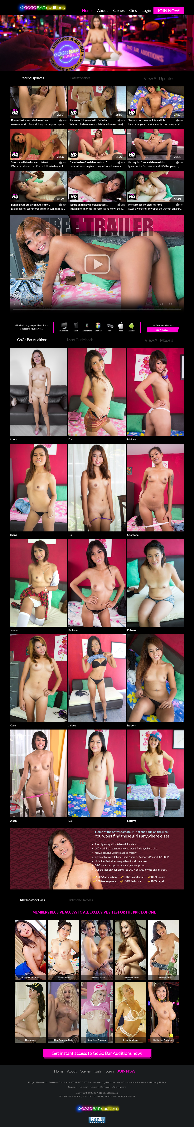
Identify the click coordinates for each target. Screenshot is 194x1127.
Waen (13, 820)
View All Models (159, 340)
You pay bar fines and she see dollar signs (149, 162)
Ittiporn (131, 725)
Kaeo (13, 725)
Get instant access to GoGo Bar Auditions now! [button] (97, 1053)
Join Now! (162, 329)
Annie (13, 439)
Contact (84, 1086)
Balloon (73, 630)
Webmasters (118, 1086)
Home (58, 1071)
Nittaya (131, 820)
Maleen (131, 439)
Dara (71, 439)
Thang (13, 534)
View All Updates (159, 78)
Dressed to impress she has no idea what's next (36, 120)
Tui (70, 534)
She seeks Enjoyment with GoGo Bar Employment (96, 120)
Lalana (13, 630)
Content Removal (100, 1086)
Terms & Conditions (59, 1082)
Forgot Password (38, 1082)
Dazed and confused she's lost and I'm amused (94, 162)
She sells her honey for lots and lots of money (151, 120)
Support (73, 1086)
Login (109, 1071)
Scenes (85, 1071)
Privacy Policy (158, 1082)
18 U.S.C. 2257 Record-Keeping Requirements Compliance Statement (110, 1082)
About (71, 1071)
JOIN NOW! (126, 1071)
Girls (98, 1071)
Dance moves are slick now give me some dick (35, 204)
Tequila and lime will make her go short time (93, 204)
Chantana (132, 534)
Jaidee (72, 725)
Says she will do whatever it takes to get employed (38, 162)
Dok (70, 820)
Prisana (131, 630)
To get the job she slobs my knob (145, 204)
